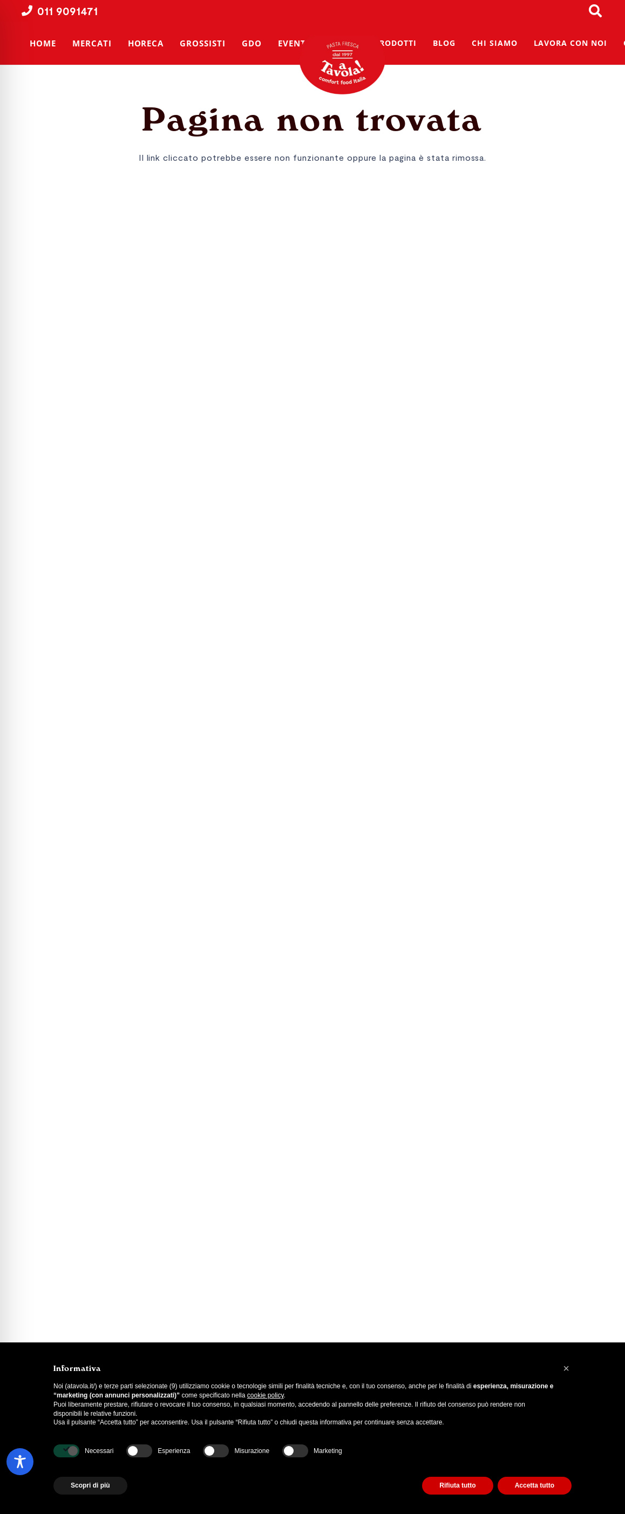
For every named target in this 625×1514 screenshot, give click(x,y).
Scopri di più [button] (90, 1485)
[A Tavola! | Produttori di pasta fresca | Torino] (345, 64)
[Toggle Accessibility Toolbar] (20, 1461)
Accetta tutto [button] (534, 1485)
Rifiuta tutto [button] (457, 1485)
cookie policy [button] (265, 1395)
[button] (566, 1368)
